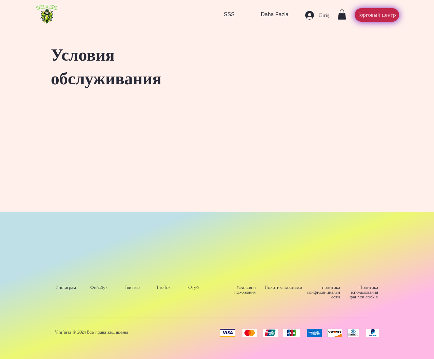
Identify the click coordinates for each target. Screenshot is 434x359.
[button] (342, 14)
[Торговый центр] (377, 15)
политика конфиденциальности (323, 292)
